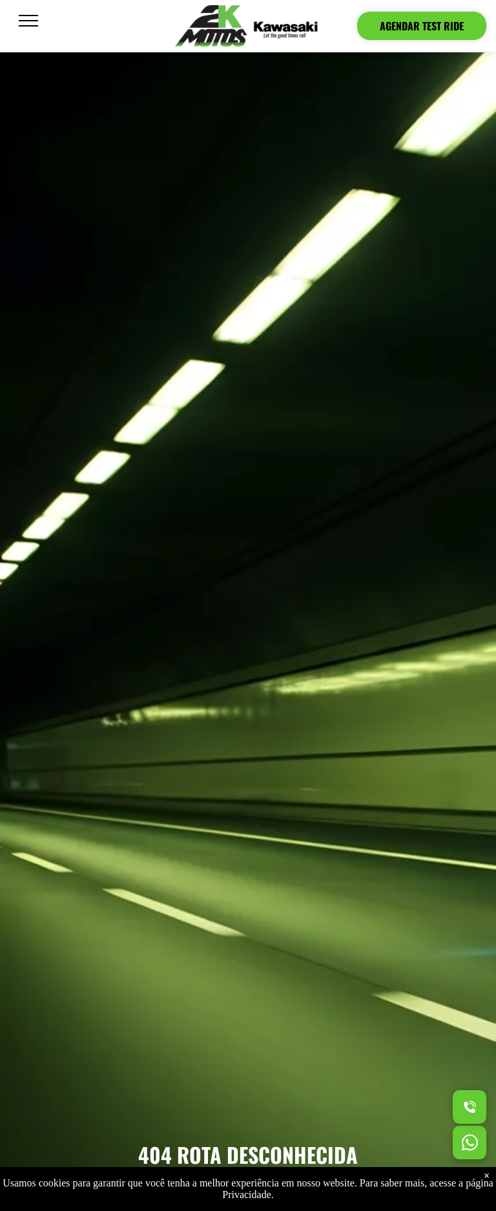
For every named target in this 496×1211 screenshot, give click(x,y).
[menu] (28, 20)
